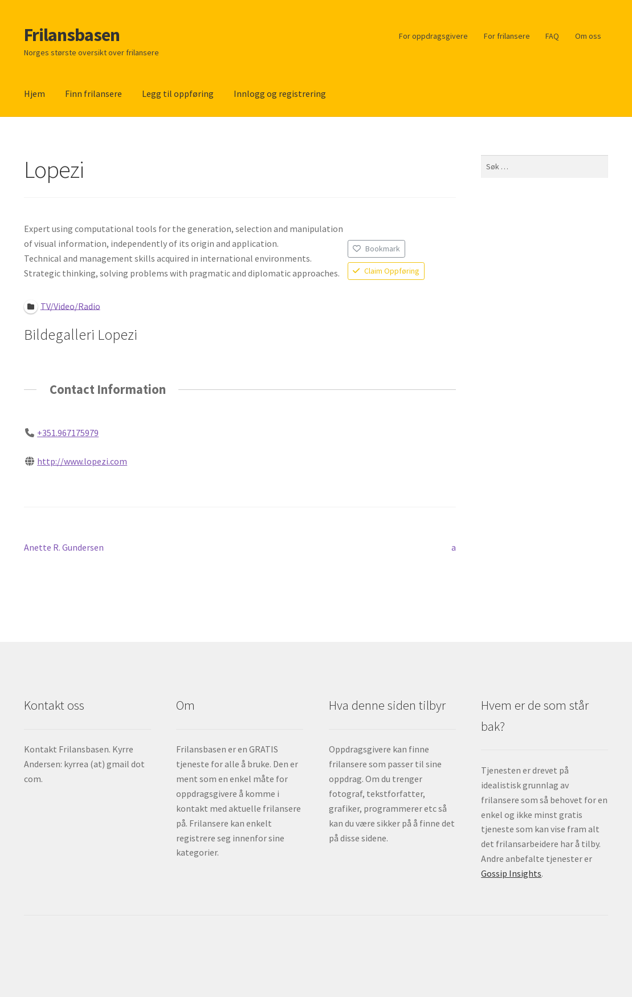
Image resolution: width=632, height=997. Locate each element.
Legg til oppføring (178, 93)
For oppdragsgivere (433, 36)
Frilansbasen (72, 34)
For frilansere (507, 36)
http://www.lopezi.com (82, 461)
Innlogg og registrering (280, 93)
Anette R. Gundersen (64, 547)
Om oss (588, 36)
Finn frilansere (93, 93)
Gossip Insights (511, 873)
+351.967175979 (68, 432)
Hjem (34, 93)
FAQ (552, 36)
